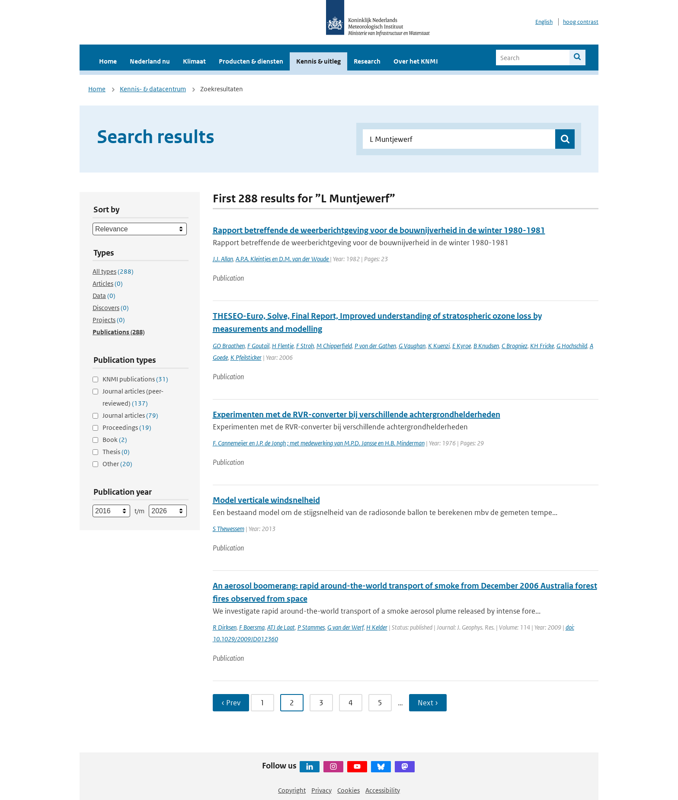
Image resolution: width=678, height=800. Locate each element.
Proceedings (126, 427)
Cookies (348, 790)
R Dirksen (225, 627)
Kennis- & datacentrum (153, 89)
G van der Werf (345, 627)
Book (114, 439)
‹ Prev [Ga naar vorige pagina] (230, 702)
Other (117, 464)
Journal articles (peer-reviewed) (132, 397)
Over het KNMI (415, 61)
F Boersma (252, 627)
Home (108, 61)
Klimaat (194, 61)
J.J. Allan (223, 259)
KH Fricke (542, 346)
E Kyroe (461, 346)
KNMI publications (135, 379)
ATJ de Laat (281, 627)
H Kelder (376, 627)
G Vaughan (412, 346)
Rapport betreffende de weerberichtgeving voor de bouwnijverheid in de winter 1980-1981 (379, 230)
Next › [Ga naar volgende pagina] (428, 702)
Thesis (116, 452)
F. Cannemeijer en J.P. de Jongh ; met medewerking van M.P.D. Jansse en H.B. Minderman (319, 443)
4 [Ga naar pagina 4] (351, 702)
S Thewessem (228, 529)
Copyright (292, 790)
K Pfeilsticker (246, 357)
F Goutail (258, 346)
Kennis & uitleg (318, 61)
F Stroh (305, 346)
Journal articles (130, 415)
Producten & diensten (251, 61)
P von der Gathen (375, 346)
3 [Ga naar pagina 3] (321, 702)
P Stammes (311, 627)
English (544, 22)
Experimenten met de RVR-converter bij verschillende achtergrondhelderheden (356, 414)
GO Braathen (229, 346)
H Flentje (283, 346)
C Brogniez (515, 346)
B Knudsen (486, 346)
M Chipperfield (334, 346)
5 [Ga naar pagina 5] (380, 702)
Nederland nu (150, 61)
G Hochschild (571, 346)
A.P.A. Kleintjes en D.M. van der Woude (283, 259)
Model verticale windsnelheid (266, 500)
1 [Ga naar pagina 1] (262, 702)
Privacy (321, 790)
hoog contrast (580, 22)
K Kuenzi (439, 346)
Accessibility (382, 790)
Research (367, 61)
